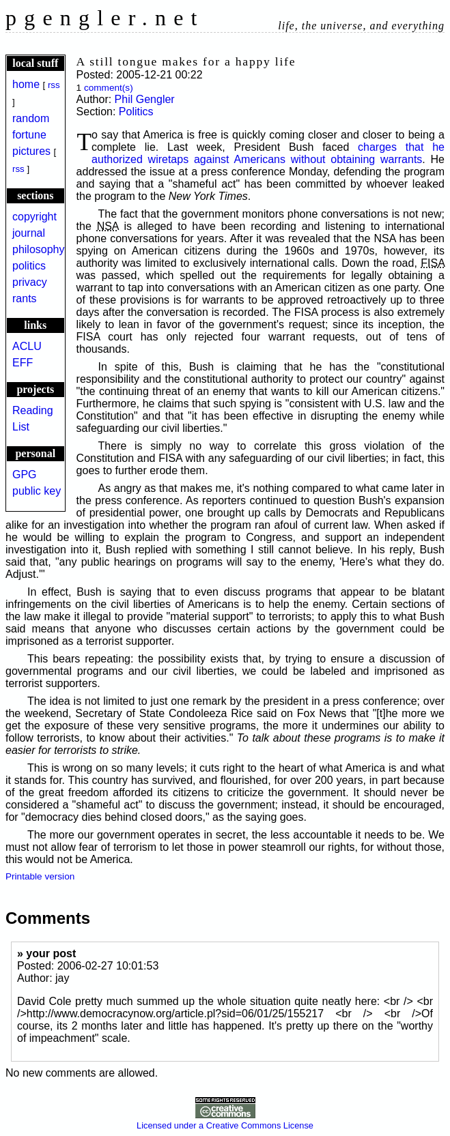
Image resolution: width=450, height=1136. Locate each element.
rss (54, 85)
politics (29, 266)
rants (24, 298)
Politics (136, 111)
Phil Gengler (145, 99)
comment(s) (108, 88)
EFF (22, 362)
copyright (34, 216)
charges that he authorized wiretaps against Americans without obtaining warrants (268, 153)
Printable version (39, 876)
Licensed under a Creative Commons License (225, 1120)
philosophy (38, 249)
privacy (29, 282)
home (26, 84)
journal (28, 233)
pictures (31, 151)
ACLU (27, 346)
